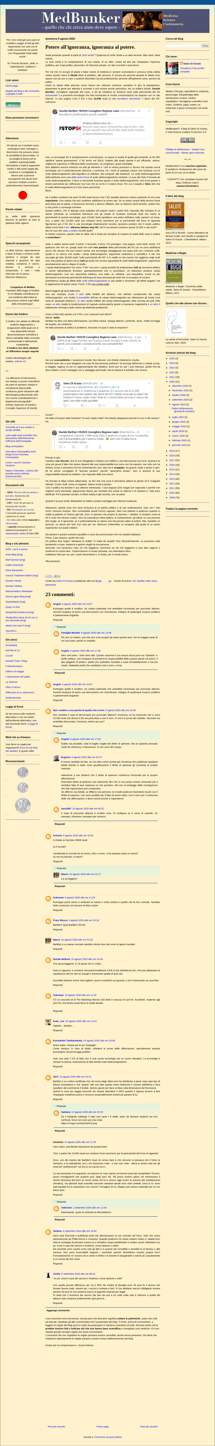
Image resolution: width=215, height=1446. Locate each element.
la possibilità (83, 297)
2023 (172, 367)
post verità (87, 55)
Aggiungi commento (58, 1310)
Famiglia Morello (70, 632)
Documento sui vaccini (23, 509)
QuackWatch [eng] (15, 601)
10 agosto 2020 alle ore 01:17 (85, 874)
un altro (81, 300)
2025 (172, 358)
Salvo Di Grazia (192, 63)
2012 (172, 483)
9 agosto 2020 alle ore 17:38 (85, 650)
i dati (105, 167)
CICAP (9, 655)
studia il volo (76, 294)
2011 (172, 488)
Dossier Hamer (14, 580)
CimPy (57, 1273)
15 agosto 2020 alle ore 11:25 (80, 1142)
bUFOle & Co (13, 650)
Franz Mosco (60, 920)
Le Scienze (11, 682)
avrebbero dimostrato (129, 98)
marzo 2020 (178, 435)
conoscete (51, 95)
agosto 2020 (179, 404)
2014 (172, 474)
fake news (151, 580)
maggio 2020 (179, 426)
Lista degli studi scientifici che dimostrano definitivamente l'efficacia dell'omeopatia (21, 438)
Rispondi (57, 619)
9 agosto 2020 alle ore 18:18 (84, 920)
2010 (172, 492)
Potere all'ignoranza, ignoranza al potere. (183, 410)
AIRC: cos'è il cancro (17, 549)
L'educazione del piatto (18, 676)
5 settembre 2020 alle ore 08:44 (78, 1273)
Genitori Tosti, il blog (16, 661)
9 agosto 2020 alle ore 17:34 (85, 739)
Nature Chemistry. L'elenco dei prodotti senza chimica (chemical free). (22, 473)
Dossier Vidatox (14, 586)
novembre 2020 (180, 390)
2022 (172, 372)
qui (75, 1325)
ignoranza (50, 584)
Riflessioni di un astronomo (20, 692)
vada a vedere (70, 230)
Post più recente (56, 1426)
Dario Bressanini (14, 570)
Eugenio (66, 757)
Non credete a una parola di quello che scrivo (78, 710)
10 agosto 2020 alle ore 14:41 (81, 1021)
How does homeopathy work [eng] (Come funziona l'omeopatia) (21, 454)
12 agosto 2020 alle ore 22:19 (87, 1112)
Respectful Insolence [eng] (20, 612)
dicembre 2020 (180, 385)
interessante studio (16, 533)
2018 (172, 455)
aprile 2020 (178, 431)
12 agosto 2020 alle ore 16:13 (75, 1076)
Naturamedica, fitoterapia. (19, 591)
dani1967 (66, 808)
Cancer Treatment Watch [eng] (22, 575)
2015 (172, 469)
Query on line (13, 607)
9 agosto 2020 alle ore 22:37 (87, 757)
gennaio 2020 (179, 445)
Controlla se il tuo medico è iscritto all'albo (20, 428)
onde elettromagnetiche (94, 280)
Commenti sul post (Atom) (108, 1437)
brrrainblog (11, 645)
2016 (172, 464)
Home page (103, 1426)
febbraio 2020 (179, 440)
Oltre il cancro (13, 687)
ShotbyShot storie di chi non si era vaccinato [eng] (22, 619)
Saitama (65, 1112)
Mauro (64, 874)
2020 (172, 381)
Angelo (57, 604)
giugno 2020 (179, 421)
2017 (172, 460)
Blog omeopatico (14, 446)
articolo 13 (20, 361)
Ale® (55, 1076)
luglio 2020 (178, 417)
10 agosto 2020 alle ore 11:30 (81, 995)
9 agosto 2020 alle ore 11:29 (80, 897)
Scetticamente (13, 697)
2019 (172, 450)
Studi (15, 503)
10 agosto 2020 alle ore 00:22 (88, 808)
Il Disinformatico (14, 666)
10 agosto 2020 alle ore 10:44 (87, 959)
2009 (172, 497)
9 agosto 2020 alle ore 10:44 (120, 710)
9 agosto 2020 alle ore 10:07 (77, 604)
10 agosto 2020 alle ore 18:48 (99, 1040)
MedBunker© (173, 128)
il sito (66, 227)
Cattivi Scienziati (14, 565)
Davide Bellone (61, 959)
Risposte (61, 626)
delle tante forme (80, 177)
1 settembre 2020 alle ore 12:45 (90, 1207)
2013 (172, 478)
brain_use (58, 1021)
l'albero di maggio (15, 671)
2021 (172, 377)
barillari (141, 580)
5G (134, 580)
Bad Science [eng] (15, 559)
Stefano (57, 1231)
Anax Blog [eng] (14, 554)
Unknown (58, 897)
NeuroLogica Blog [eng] (18, 596)
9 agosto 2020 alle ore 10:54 (78, 835)
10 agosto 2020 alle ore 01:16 (77, 939)
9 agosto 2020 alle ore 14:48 (96, 632)
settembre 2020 (180, 399)
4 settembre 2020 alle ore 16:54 (80, 1231)
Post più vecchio (149, 1426)
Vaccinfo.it (11, 630)
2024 (172, 363)
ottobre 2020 (179, 395)
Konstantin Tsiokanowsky (67, 1040)
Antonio (57, 835)
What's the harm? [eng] (18, 625)
